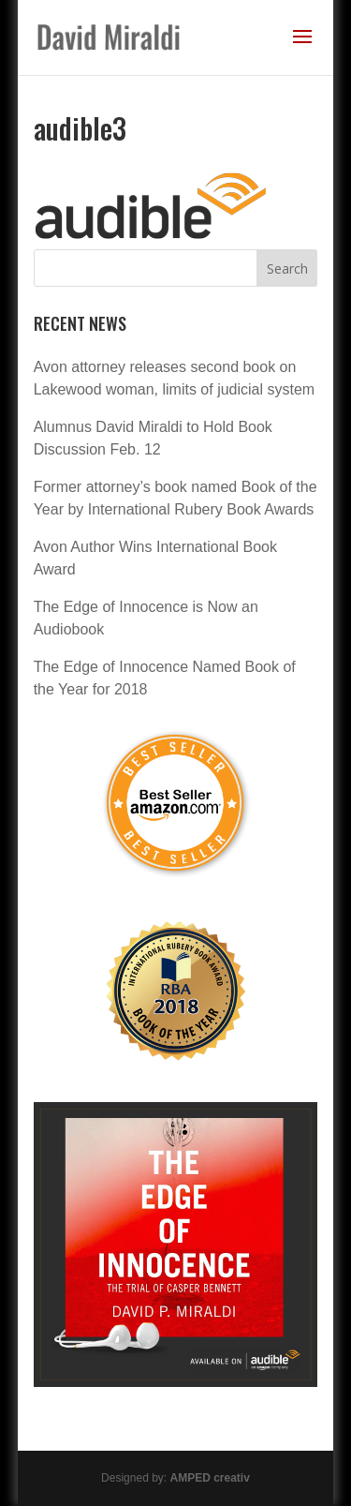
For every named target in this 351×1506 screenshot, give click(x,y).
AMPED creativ (210, 1477)
